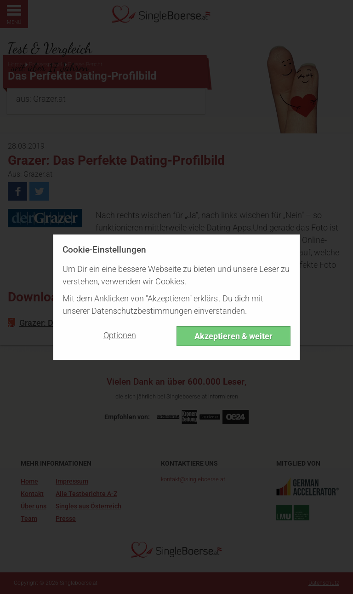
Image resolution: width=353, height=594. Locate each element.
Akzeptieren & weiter (233, 336)
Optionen (119, 335)
